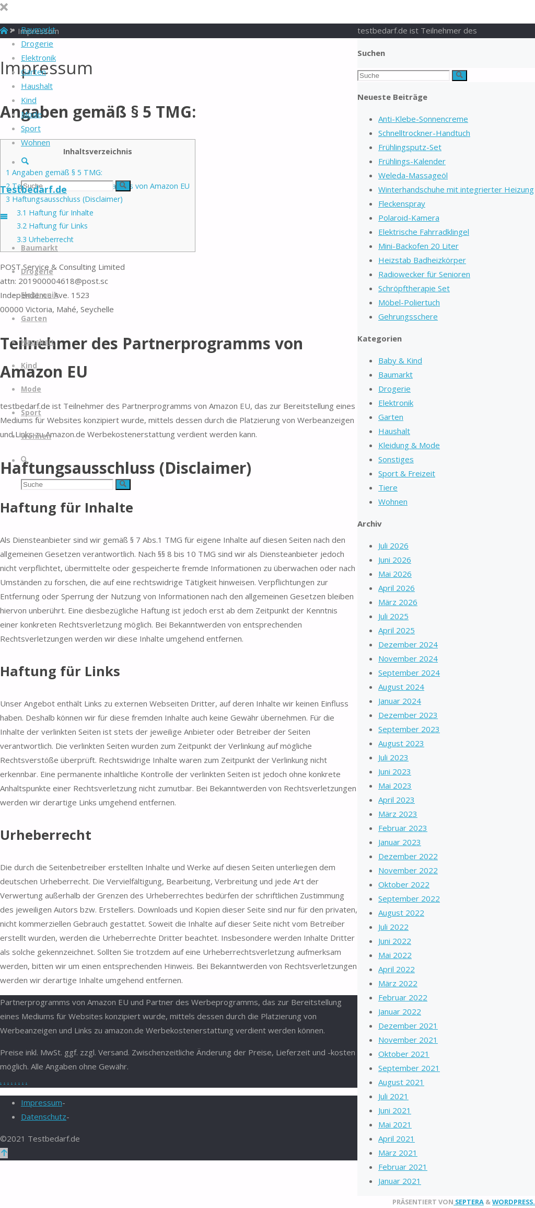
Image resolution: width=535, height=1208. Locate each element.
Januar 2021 (399, 1181)
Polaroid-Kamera (408, 217)
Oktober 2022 (403, 884)
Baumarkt (395, 374)
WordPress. (513, 1201)
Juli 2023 (393, 757)
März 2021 (397, 1152)
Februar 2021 (402, 1166)
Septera (468, 1201)
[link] (25, 161)
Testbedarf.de (33, 189)
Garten (390, 417)
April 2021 (396, 1138)
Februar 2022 (402, 997)
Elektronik (395, 402)
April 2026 (396, 588)
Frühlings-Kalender (412, 161)
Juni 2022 (394, 941)
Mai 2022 (395, 955)
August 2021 (401, 1082)
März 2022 (397, 983)
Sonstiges (396, 459)
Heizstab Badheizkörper (422, 260)
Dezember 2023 (408, 715)
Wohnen (393, 501)
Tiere (388, 487)
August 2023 (401, 743)
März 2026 (397, 602)
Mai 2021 (395, 1124)
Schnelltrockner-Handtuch (424, 133)
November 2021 (408, 1039)
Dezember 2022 (408, 856)
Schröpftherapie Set (414, 288)
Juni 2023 (394, 771)
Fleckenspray (401, 203)
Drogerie (394, 388)
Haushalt (394, 431)
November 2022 (408, 870)
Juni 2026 (394, 559)
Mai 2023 (395, 785)
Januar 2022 (399, 1011)
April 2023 (396, 799)
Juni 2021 (394, 1110)
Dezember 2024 (408, 644)
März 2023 (397, 813)
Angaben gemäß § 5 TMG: (54, 172)
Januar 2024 (399, 701)
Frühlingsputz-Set (409, 147)
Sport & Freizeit (406, 473)
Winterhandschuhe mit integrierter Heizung (456, 189)
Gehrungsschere (408, 316)
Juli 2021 (393, 1096)
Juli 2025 (393, 616)
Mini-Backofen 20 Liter (418, 246)
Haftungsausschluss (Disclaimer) (64, 199)
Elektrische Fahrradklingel (423, 231)
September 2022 (409, 898)
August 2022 (401, 912)
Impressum (41, 1102)
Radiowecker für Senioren (424, 274)
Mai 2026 (395, 573)
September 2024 (409, 672)
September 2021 (409, 1068)
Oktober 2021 (403, 1054)
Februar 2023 (402, 828)
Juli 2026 (393, 545)
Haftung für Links (52, 226)
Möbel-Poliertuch (409, 302)
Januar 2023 (399, 842)
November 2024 (408, 658)
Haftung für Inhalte (55, 213)
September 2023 (409, 729)
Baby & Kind (400, 360)
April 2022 (396, 969)
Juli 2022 (393, 926)
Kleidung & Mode (409, 445)
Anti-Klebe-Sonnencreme (423, 118)
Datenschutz (43, 1116)
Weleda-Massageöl (413, 175)
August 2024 (401, 686)
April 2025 (396, 630)
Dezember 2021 (408, 1025)
